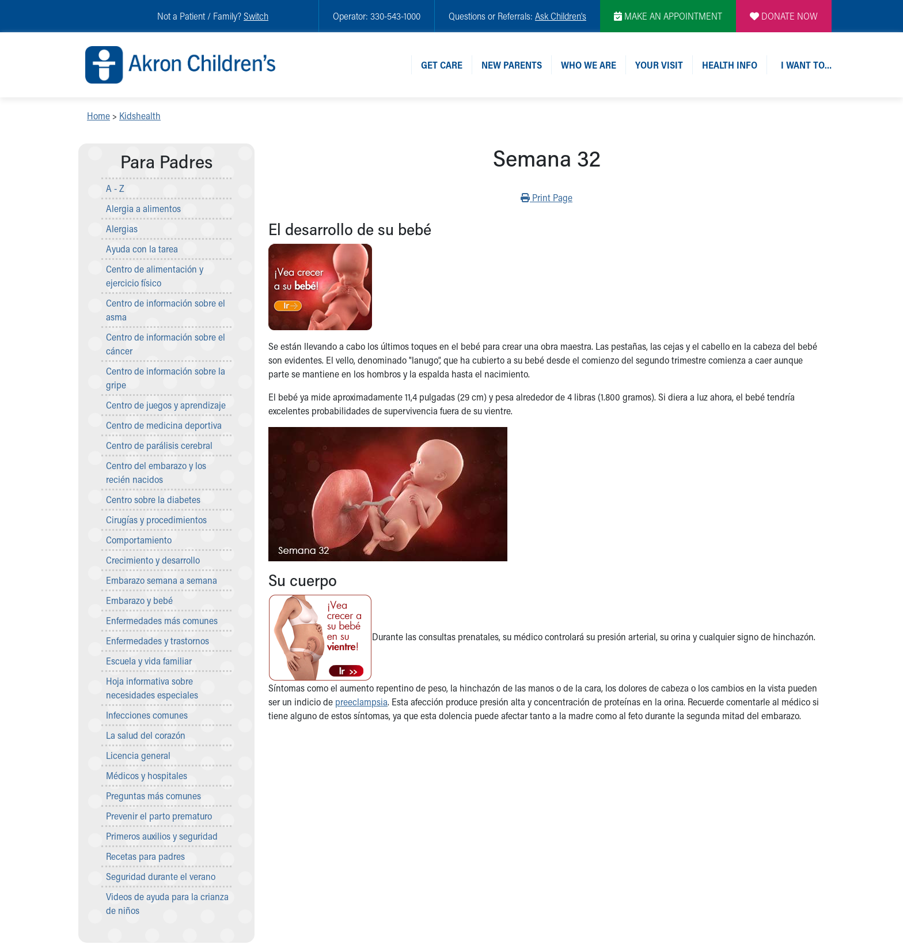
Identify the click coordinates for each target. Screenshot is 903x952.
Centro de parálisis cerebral (159, 445)
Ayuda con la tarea (142, 249)
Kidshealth (140, 115)
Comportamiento (139, 540)
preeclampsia (361, 702)
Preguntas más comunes (153, 795)
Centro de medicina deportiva (164, 425)
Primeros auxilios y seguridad (162, 836)
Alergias (122, 228)
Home (98, 115)
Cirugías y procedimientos (156, 519)
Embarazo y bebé (139, 600)
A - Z (115, 188)
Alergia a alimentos (143, 208)
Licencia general (138, 755)
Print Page (546, 196)
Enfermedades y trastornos (157, 640)
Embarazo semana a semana (161, 580)
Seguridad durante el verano (160, 876)
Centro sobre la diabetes (153, 499)
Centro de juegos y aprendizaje (166, 405)
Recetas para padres (145, 856)
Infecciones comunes (147, 715)
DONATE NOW (784, 16)
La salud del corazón (145, 735)
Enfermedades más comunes (162, 620)
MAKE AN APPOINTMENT (668, 16)
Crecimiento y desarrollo (153, 560)
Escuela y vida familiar (149, 661)
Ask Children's (560, 16)
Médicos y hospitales (146, 775)
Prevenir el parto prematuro (159, 816)
